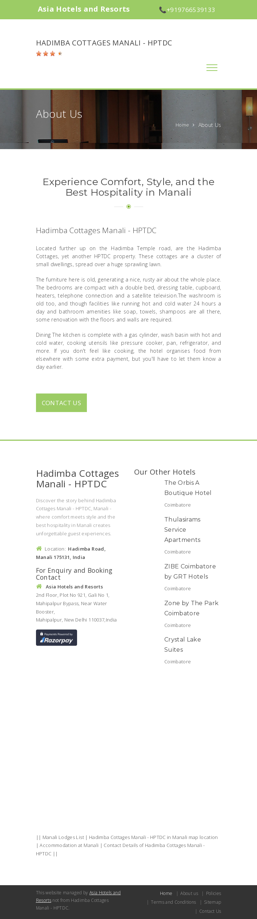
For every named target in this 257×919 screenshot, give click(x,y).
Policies (213, 893)
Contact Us (210, 911)
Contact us (61, 403)
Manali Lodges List (63, 837)
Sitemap (212, 902)
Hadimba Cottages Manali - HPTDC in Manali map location (153, 837)
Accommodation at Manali (69, 845)
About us (189, 893)
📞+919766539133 (187, 9)
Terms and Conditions (173, 902)
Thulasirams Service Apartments (182, 529)
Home (182, 124)
